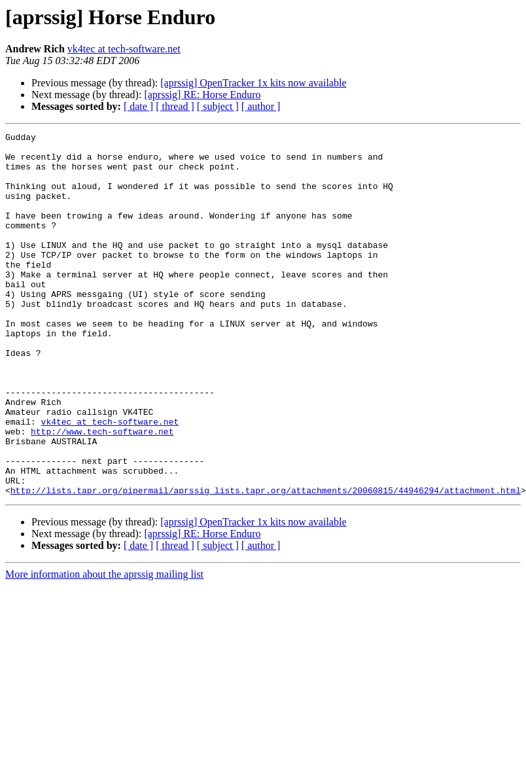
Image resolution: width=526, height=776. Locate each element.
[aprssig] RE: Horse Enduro (202, 94)
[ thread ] (175, 106)
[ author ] (261, 106)
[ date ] (138, 106)
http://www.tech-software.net (102, 492)
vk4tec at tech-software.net (124, 48)
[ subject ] (218, 106)
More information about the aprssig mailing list (104, 646)
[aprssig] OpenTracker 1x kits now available (253, 82)
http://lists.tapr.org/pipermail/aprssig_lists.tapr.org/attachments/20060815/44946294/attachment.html (265, 563)
